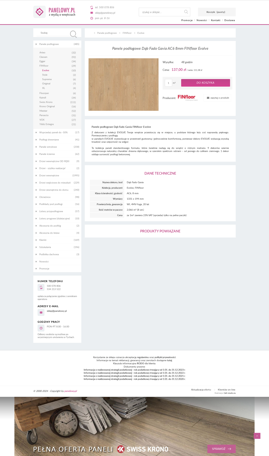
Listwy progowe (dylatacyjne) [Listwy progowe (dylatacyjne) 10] (54, 218)
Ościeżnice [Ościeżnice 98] (44, 197)
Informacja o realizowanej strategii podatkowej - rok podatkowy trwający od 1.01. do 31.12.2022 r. (134, 372)
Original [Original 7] (46, 83)
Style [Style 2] (44, 74)
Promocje (44, 268)
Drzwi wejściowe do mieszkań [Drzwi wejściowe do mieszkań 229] (55, 182)
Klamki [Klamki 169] (42, 239)
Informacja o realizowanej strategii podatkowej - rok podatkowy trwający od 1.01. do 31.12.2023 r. (134, 369)
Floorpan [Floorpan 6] (44, 93)
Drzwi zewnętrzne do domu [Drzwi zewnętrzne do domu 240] (53, 189)
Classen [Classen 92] (43, 57)
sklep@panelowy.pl (105, 12)
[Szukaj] (73, 34)
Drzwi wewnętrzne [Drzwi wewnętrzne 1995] (49, 175)
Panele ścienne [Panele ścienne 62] (47, 154)
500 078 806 (106, 7)
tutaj (169, 360)
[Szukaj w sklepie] (58, 32)
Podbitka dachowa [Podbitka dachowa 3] (49, 254)
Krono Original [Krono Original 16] (47, 106)
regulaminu (143, 357)
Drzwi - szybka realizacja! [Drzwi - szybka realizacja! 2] (52, 168)
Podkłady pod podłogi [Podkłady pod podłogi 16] (50, 204)
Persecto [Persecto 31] (44, 115)
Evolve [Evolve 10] (45, 70)
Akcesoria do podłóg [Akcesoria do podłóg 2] (50, 225)
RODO (140, 363)
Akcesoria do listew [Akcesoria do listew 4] (49, 232)
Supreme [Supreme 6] (47, 79)
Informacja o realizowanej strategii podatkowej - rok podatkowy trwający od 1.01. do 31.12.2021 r (134, 375)
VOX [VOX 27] (41, 119)
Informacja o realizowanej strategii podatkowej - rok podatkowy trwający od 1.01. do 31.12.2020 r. (134, 379)
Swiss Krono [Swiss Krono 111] (45, 102)
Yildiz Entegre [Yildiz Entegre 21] (46, 124)
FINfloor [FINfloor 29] (43, 65)
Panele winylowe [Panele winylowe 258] (48, 146)
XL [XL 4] (43, 88)
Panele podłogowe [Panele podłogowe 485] (49, 44)
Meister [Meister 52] (43, 110)
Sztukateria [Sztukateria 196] (45, 247)
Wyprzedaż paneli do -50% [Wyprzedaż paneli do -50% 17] (53, 132)
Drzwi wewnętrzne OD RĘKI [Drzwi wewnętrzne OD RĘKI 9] (54, 161)
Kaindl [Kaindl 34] (42, 97)
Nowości (44, 261)
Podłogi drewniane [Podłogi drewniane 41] (49, 139)
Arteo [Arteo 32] (42, 52)
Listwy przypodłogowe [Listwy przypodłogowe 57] (51, 211)
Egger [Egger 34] (42, 61)
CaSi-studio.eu (230, 393)
